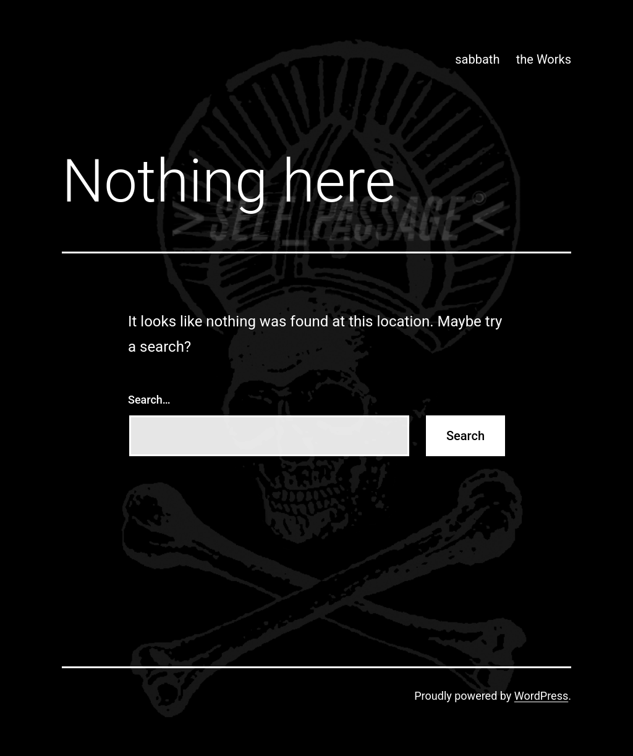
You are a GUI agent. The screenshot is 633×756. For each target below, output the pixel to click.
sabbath (477, 59)
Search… (149, 399)
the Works (543, 59)
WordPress (541, 695)
